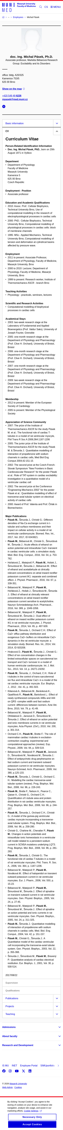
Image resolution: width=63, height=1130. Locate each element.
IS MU (5, 1065)
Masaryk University (18, 1083)
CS (46, 7)
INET (14, 1065)
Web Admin (7, 1087)
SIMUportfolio (47, 1065)
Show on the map (13, 89)
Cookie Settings (33, 1114)
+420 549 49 (11, 96)
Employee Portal (28, 1065)
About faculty (9, 1036)
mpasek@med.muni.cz (15, 99)
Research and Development (17, 1045)
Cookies (18, 1087)
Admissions (9, 1027)
